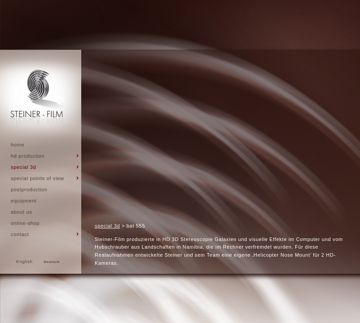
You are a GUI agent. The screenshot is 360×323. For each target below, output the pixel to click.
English (24, 261)
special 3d (107, 225)
